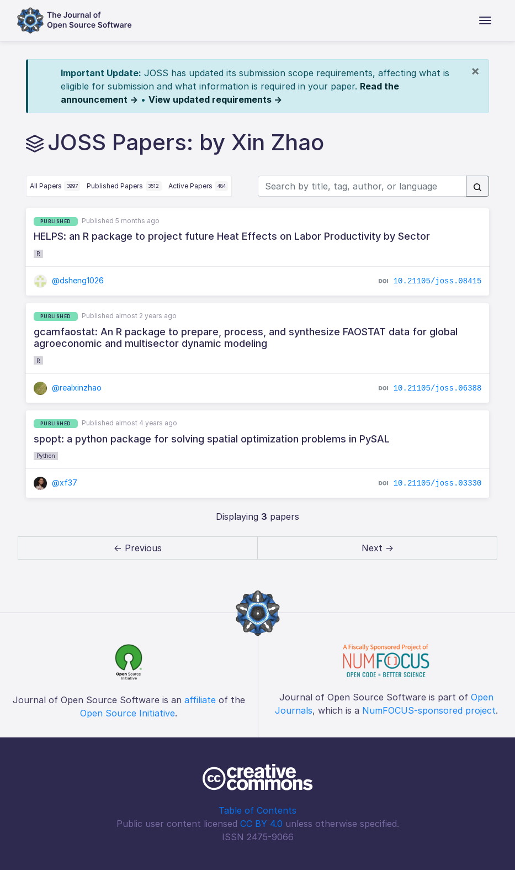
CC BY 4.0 (261, 823)
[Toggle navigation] (485, 20)
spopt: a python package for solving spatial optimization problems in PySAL (212, 439)
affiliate (200, 699)
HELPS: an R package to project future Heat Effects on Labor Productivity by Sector (232, 236)
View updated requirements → (215, 99)
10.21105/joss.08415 (438, 281)
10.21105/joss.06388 (438, 388)
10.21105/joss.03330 (438, 483)
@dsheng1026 (69, 280)
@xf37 (56, 482)
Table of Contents (257, 810)
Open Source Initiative (127, 713)
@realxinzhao (68, 387)
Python (45, 455)
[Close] (475, 70)
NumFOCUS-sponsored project (429, 710)
